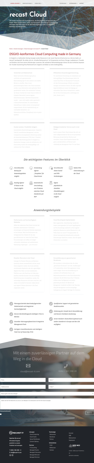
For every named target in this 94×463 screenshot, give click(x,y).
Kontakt (82, 3)
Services (31, 445)
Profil (51, 445)
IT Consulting (33, 448)
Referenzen (53, 448)
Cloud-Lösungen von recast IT (32, 49)
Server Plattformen (35, 439)
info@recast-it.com (16, 452)
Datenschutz (72, 438)
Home (10, 49)
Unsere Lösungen (14, 3)
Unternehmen (73, 3)
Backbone (52, 437)
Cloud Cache (33, 437)
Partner (52, 439)
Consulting (37, 3)
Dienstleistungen (26, 3)
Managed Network (35, 455)
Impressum (72, 440)
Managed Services (35, 457)
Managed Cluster (34, 450)
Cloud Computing (34, 434)
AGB (70, 435)
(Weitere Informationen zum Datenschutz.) (14, 418)
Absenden (89, 413)
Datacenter (53, 434)
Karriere (52, 450)
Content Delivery (34, 441)
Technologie (63, 3)
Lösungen (31, 432)
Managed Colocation (35, 452)
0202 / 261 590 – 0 (16, 450)
